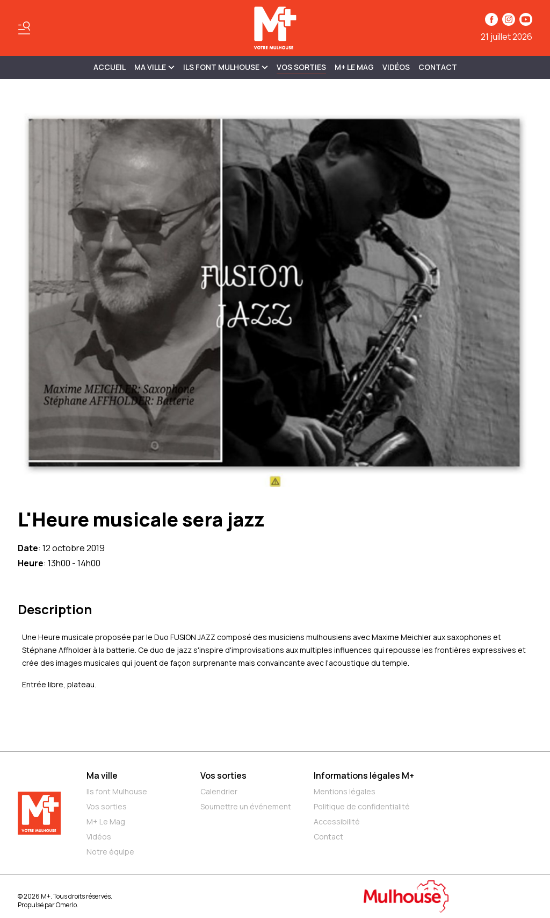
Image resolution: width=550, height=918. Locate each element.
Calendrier (218, 791)
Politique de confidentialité (362, 806)
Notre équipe (110, 851)
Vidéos (396, 67)
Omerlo (66, 904)
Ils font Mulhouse (116, 791)
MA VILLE (154, 67)
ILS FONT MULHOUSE (225, 67)
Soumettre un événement (245, 806)
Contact (437, 67)
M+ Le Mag (354, 67)
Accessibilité (337, 821)
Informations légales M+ (364, 775)
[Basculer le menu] (24, 28)
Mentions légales (344, 791)
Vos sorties (301, 67)
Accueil (109, 67)
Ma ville (102, 775)
